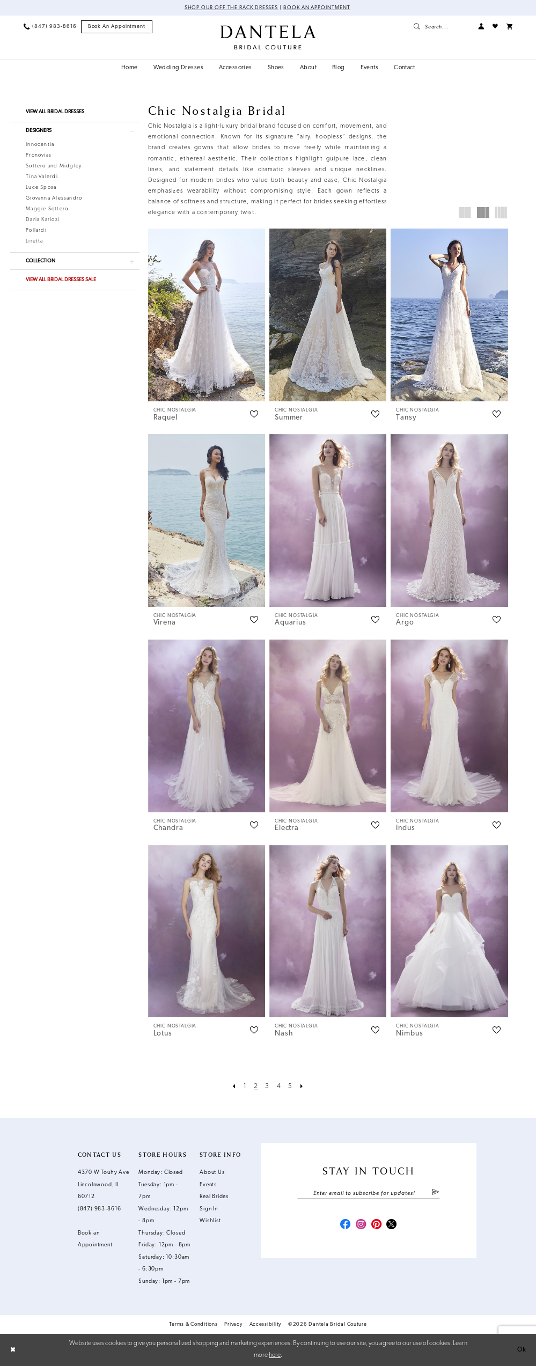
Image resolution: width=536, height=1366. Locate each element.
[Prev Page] (234, 1087)
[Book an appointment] (117, 26)
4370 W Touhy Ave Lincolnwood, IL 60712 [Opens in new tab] (103, 1185)
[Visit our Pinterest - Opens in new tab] (376, 1225)
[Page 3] (267, 1087)
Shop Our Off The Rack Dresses (231, 7)
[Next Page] (302, 1087)
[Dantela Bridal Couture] (268, 37)
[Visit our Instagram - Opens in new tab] (361, 1225)
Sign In (209, 1209)
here (275, 1355)
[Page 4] (279, 1087)
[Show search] (441, 26)
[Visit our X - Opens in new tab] (391, 1225)
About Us (212, 1173)
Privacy (233, 1324)
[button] (481, 26)
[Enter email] (368, 1193)
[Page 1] (245, 1087)
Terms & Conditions (193, 1324)
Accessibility (265, 1324)
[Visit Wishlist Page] (495, 26)
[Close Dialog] (12, 1349)
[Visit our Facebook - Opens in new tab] (345, 1225)
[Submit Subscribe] (435, 1193)
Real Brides (214, 1197)
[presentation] (206, 315)
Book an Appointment (316, 7)
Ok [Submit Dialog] (521, 1350)
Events (208, 1185)
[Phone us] (49, 26)
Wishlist (210, 1221)
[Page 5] (290, 1087)
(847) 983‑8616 (99, 1209)
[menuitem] (49, 26)
